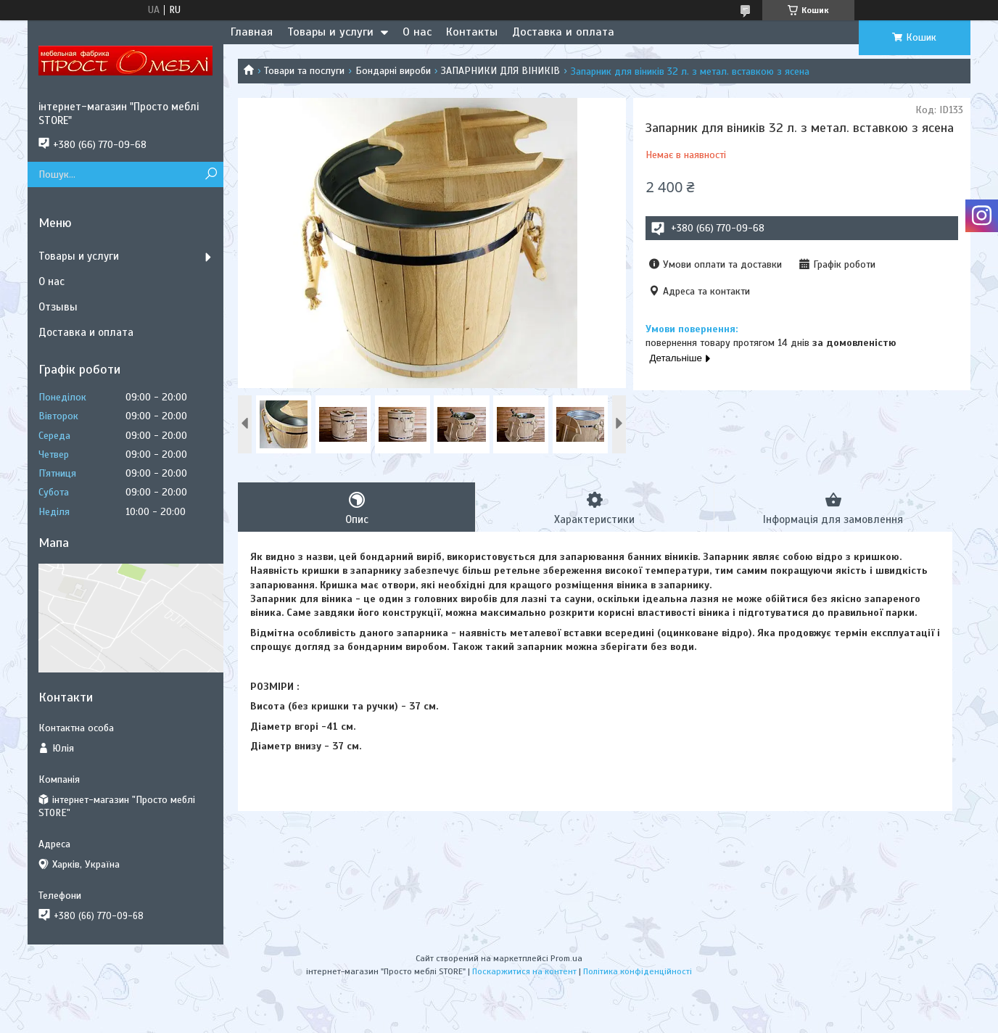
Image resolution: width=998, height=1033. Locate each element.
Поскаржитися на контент (524, 971)
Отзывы (58, 306)
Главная (252, 32)
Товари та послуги (304, 71)
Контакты (472, 32)
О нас (417, 32)
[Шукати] (210, 174)
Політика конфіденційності (637, 971)
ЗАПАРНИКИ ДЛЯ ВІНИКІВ (500, 71)
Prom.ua (566, 958)
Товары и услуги (330, 32)
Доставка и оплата (563, 32)
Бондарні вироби (393, 71)
